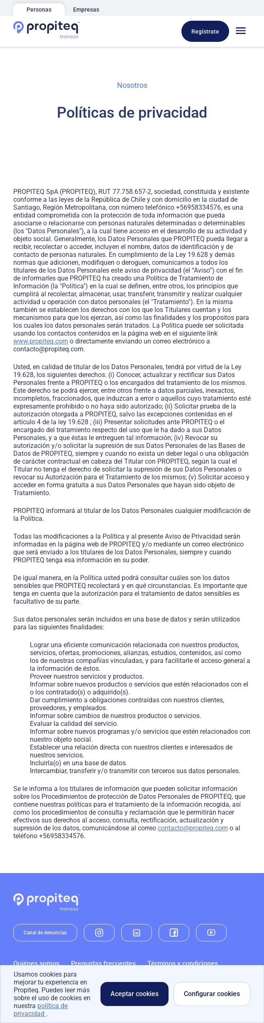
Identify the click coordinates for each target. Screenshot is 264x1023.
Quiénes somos (36, 963)
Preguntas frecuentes (103, 963)
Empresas (86, 9)
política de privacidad (41, 1010)
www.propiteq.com (40, 341)
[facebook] (174, 932)
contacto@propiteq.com (193, 828)
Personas (39, 9)
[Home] (46, 31)
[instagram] (99, 932)
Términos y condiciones (182, 963)
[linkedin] (136, 932)
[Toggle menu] (241, 31)
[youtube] (211, 932)
